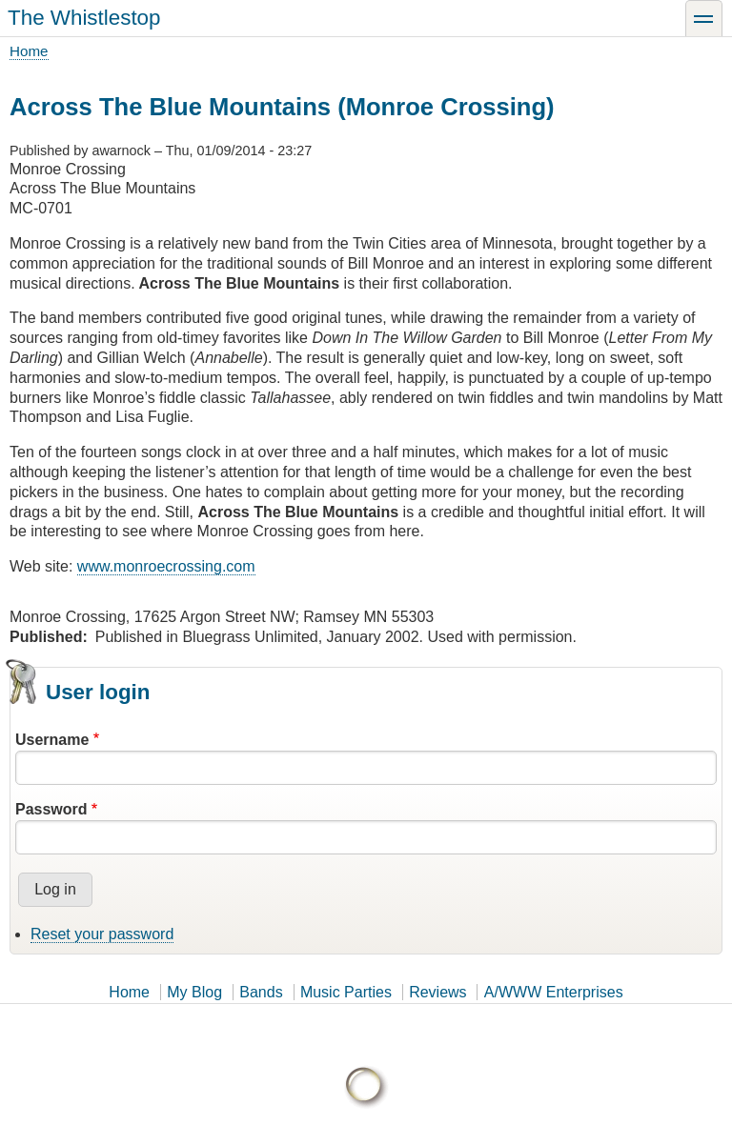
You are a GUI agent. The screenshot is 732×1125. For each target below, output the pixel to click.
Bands (260, 992)
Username (52, 740)
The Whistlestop (84, 18)
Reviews (437, 992)
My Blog (194, 992)
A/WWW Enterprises (553, 992)
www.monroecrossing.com (166, 566)
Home (29, 51)
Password (51, 809)
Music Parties (346, 992)
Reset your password (101, 934)
